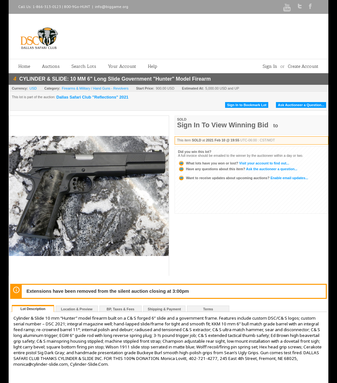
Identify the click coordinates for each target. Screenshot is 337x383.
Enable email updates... (243, 178)
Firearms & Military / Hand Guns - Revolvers (95, 88)
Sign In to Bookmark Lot (246, 105)
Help (152, 66)
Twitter (300, 6)
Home (24, 66)
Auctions (51, 66)
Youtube (287, 8)
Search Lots (84, 66)
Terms (208, 309)
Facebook (310, 6)
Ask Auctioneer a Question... (301, 105)
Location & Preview (76, 309)
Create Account (303, 66)
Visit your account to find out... (233, 163)
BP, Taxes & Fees (121, 309)
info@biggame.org (111, 6)
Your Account (122, 66)
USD (33, 88)
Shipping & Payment (164, 309)
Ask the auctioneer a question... (237, 169)
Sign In (270, 66)
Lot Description (32, 309)
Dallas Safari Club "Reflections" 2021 (92, 97)
